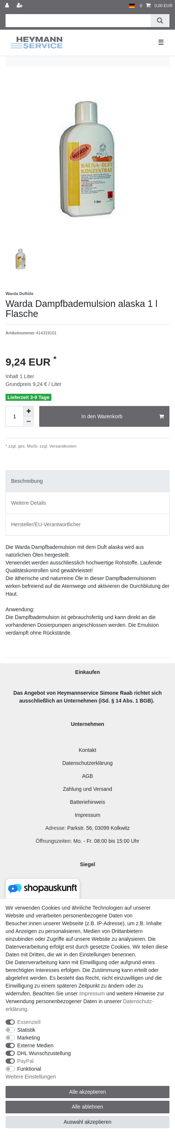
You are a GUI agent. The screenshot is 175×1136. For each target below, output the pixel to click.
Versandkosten (62, 446)
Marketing (28, 1038)
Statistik (26, 1030)
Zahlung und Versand (87, 789)
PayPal (25, 1061)
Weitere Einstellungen (31, 1077)
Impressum (87, 815)
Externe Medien (35, 1045)
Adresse (54, 828)
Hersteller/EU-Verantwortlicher (46, 524)
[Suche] (160, 20)
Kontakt (87, 750)
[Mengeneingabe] (14, 416)
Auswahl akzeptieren (87, 1122)
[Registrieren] (20, 6)
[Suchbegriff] (78, 20)
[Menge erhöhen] (28, 411)
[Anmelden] (8, 6)
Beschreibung (27, 481)
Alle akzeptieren (87, 1092)
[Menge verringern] (28, 421)
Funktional (29, 1069)
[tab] (87, 481)
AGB (87, 776)
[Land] (132, 6)
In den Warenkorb (122, 416)
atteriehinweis (89, 802)
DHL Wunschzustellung (44, 1053)
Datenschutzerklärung (87, 763)
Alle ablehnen (87, 1107)
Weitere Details (28, 503)
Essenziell (29, 1022)
